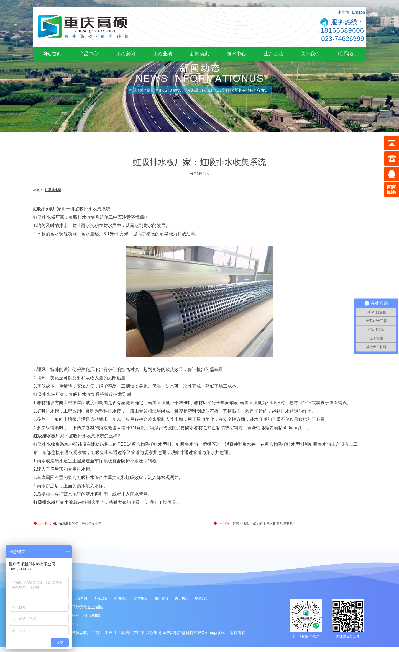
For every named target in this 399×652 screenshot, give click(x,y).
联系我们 (347, 53)
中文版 (343, 12)
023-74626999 (342, 38)
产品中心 (88, 53)
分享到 (195, 174)
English (358, 12)
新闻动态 (199, 53)
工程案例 (125, 53)
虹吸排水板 (53, 190)
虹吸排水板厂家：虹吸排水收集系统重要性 (264, 523)
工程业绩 (162, 53)
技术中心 (236, 53)
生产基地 (273, 53)
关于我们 (310, 53)
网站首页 (51, 53)
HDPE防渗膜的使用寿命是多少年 (77, 523)
